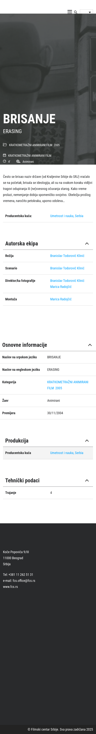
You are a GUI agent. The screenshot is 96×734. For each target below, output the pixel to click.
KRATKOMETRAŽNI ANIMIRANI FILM (30, 145)
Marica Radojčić (61, 287)
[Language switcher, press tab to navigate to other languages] (86, 12)
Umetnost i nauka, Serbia (66, 216)
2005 (57, 145)
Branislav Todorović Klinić (67, 256)
